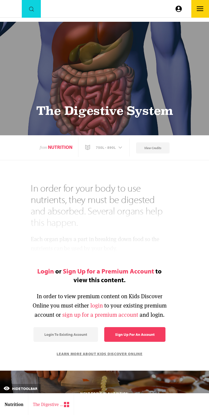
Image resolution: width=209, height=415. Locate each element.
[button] (104, 147)
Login (45, 271)
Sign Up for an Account (135, 334)
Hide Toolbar (20, 388)
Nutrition (60, 147)
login (96, 305)
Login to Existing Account (65, 334)
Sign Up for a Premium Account (108, 271)
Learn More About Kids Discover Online (99, 353)
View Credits (152, 148)
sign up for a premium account (100, 314)
